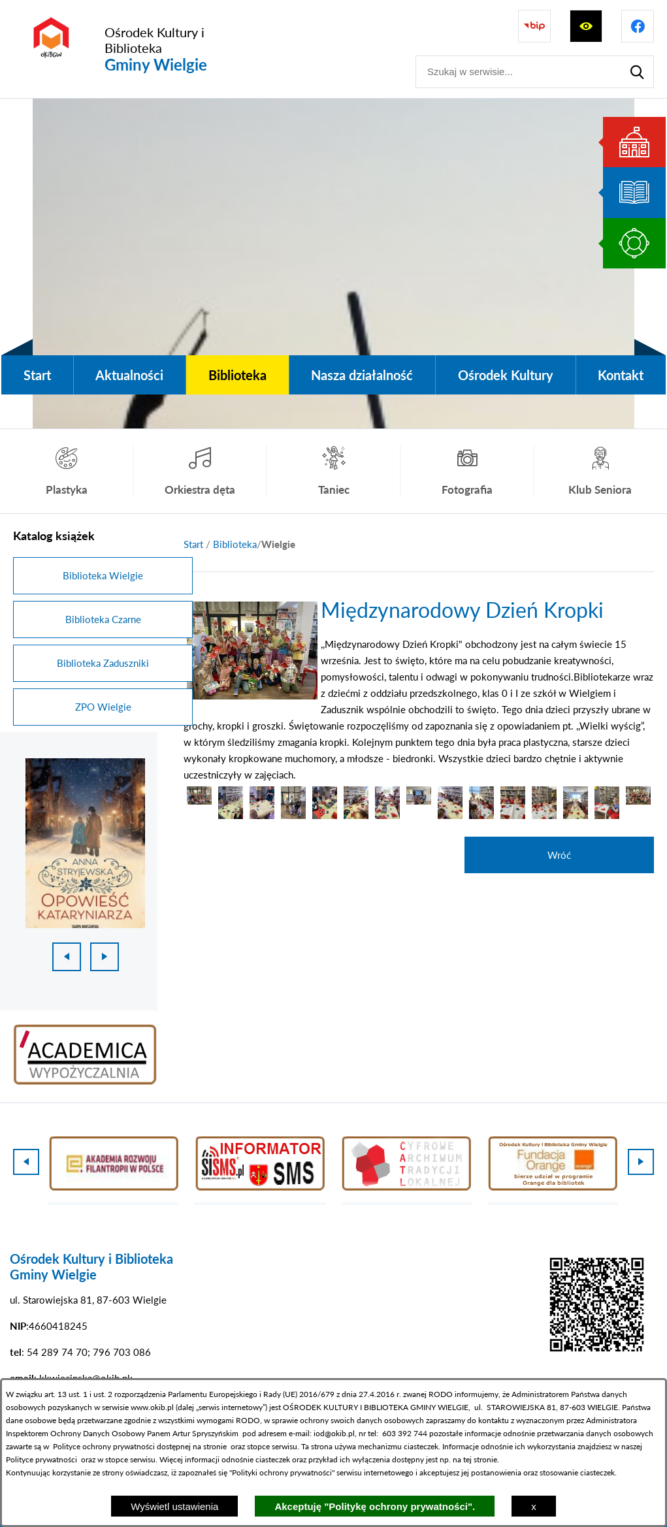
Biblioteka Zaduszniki (103, 663)
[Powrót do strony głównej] (193, 544)
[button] (252, 695)
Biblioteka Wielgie (103, 575)
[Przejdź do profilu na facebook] (637, 26)
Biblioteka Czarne (103, 619)
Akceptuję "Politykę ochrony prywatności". (374, 1506)
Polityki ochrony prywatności (282, 1472)
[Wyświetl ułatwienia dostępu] (586, 26)
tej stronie (480, 1459)
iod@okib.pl (334, 1433)
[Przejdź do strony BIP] (534, 26)
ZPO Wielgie (103, 707)
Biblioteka (235, 544)
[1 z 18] (85, 843)
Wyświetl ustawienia (174, 1506)
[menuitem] (37, 374)
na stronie (210, 1446)
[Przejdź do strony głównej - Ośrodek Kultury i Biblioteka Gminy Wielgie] (134, 49)
